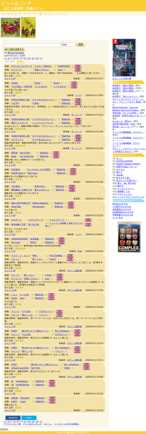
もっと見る (117, 218)
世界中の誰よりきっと (126, 167)
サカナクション (124, 194)
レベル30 (24, 295)
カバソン (49, 14)
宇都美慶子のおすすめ (122, 215)
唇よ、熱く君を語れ (126, 183)
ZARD (14, 331)
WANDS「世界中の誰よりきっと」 (128, 116)
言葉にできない (41, 70)
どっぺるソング (16, 3)
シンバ (79, 95)
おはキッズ (16, 220)
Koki (80, 251)
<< (5, 58)
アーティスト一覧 (12, 424)
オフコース (16, 70)
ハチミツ (43, 315)
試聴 (78, 66)
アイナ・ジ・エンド (20, 256)
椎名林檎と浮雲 (18, 224)
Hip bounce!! (38, 207)
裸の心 (120, 186)
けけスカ (120, 169)
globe (13, 156)
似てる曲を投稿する (14, 49)
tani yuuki (15, 242)
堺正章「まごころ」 (121, 127)
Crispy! (52, 259)
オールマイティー (125, 189)
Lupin (22, 401)
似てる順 (9, 61)
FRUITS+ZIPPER (124, 161)
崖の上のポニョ (41, 190)
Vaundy (119, 175)
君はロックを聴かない (126, 180)
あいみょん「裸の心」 (122, 121)
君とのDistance (62, 331)
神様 (34, 256)
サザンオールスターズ (21, 66)
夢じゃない (37, 259)
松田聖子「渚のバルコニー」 (126, 96)
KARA (14, 401)
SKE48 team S (18, 173)
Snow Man (16, 207)
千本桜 (35, 103)
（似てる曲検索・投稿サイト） (23, 8)
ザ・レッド (76, 115)
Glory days (32, 173)
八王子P (15, 103)
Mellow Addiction (40, 203)
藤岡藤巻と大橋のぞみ (21, 190)
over (60, 70)
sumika (14, 83)
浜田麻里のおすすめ (121, 209)
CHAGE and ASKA (20, 368)
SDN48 (14, 398)
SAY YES (35, 368)
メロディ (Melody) (43, 66)
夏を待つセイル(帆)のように (35, 331)
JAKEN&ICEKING (19, 239)
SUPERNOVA (22, 385)
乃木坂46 (15, 169)
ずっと (119, 158)
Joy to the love (26, 156)
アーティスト (33, 14)
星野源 (14, 153)
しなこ (14, 295)
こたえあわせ (40, 86)
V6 (12, 385)
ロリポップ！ (83, 432)
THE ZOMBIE (55, 256)
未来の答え (39, 186)
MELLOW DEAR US (20, 203)
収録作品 (66, 100)
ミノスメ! (61, 14)
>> (41, 58)
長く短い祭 (33, 224)
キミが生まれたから (41, 139)
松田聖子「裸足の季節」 (123, 85)
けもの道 (26, 311)
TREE (67, 368)
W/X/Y (33, 242)
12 (29, 58)
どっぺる (11, 14)
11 (25, 58)
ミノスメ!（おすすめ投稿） (67, 424)
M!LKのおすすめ (120, 204)
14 (37, 58)
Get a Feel (25, 153)
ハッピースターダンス (42, 123)
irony (22, 298)
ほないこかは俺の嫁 (121, 78)
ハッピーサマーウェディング (131, 197)
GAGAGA (24, 398)
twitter (29, 418)
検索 (80, 44)
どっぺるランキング (32, 424)
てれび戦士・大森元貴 (21, 86)
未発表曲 (34, 239)
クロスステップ (35, 220)
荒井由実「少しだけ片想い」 (126, 113)
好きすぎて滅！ (123, 178)
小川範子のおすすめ (121, 207)
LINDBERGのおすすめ (123, 212)
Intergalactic (21, 381)
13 (33, 58)
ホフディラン (17, 139)
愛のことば (27, 315)
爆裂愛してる (123, 191)
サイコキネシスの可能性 (38, 169)
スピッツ (15, 259)
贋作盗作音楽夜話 (16, 53)
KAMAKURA (64, 66)
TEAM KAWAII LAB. (20, 100)
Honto (37, 83)
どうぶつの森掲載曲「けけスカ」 (128, 132)
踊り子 (119, 172)
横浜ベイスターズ (19, 123)
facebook (13, 418)
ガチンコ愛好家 (74, 271)
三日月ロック (45, 311)
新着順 (20, 61)
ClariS (14, 298)
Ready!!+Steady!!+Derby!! (128, 164)
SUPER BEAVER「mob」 (124, 124)
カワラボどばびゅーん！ (43, 100)
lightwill (70, 432)
